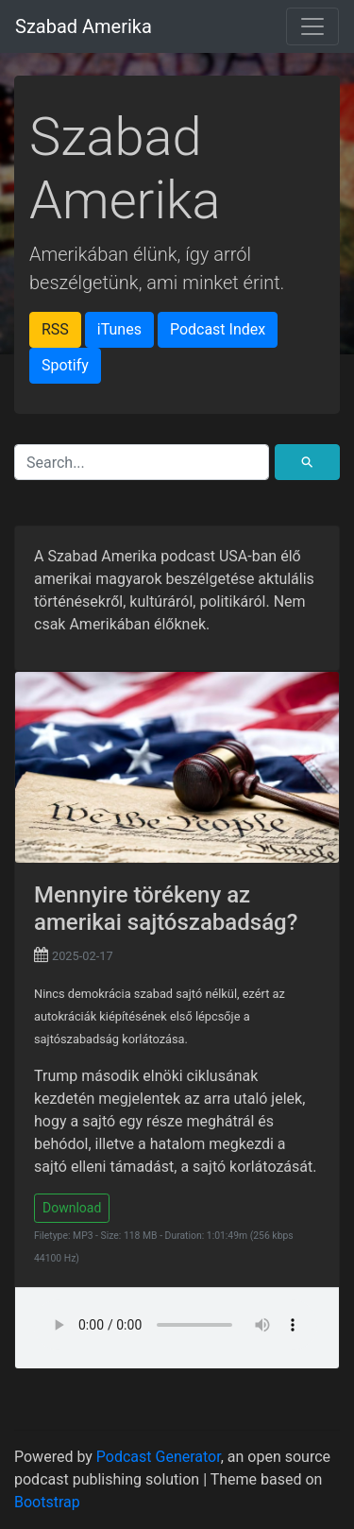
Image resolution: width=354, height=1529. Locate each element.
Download (71, 1207)
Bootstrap (47, 1502)
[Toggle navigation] (312, 26)
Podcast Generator (158, 1457)
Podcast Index (217, 329)
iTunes (119, 329)
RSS (55, 329)
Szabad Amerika (83, 26)
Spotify (65, 365)
